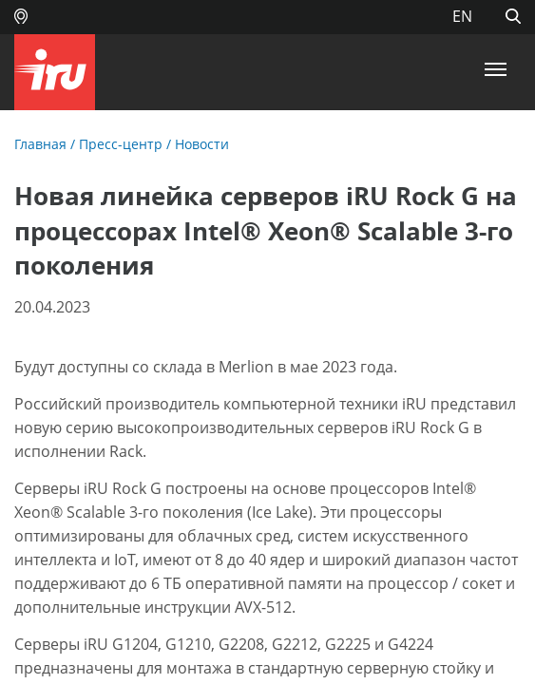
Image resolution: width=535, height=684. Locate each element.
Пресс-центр (120, 144)
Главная (40, 144)
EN (462, 16)
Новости (202, 144)
